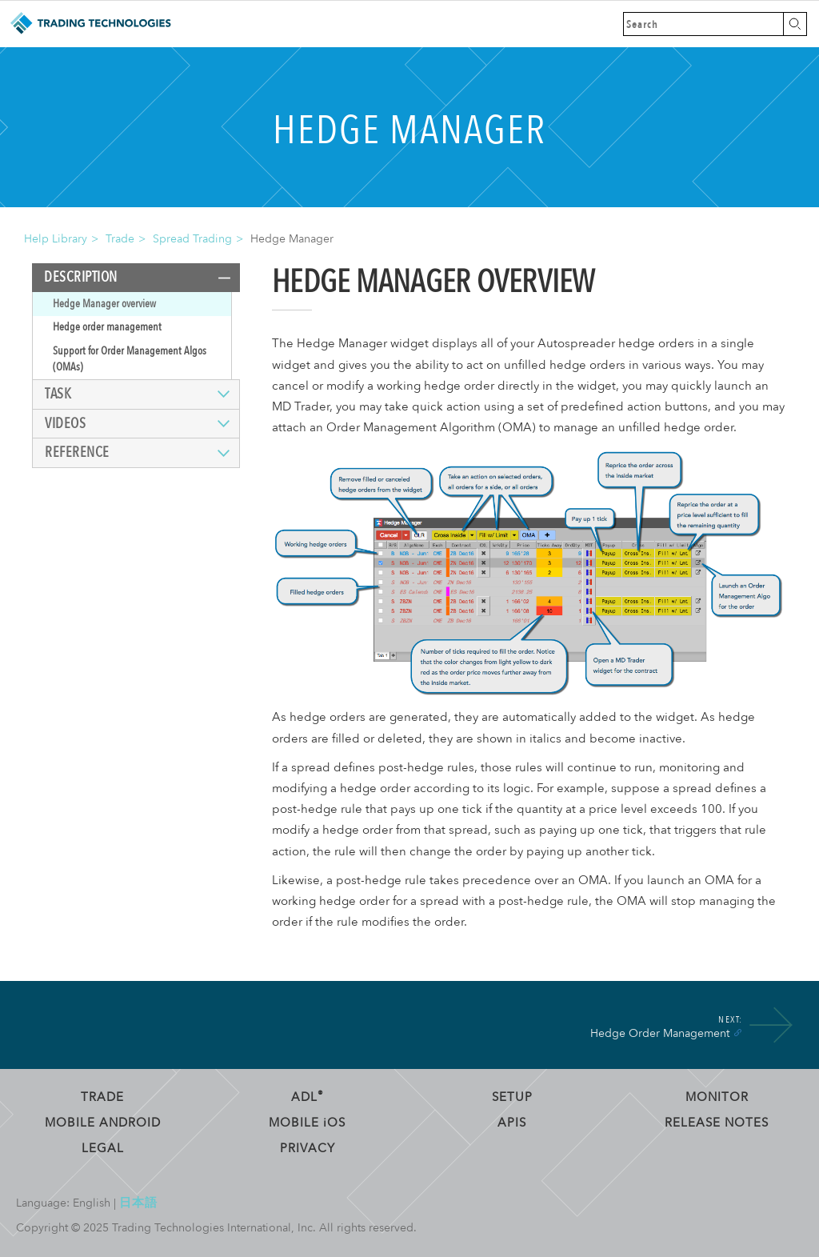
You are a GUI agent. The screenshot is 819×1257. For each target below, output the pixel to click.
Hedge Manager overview (104, 303)
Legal (103, 1148)
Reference (77, 452)
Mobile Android (103, 1123)
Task (58, 394)
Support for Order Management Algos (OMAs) (129, 358)
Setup (512, 1097)
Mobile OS (307, 1123)
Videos (65, 424)
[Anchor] (737, 1032)
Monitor (717, 1097)
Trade (120, 238)
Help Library (55, 238)
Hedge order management (107, 326)
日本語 (138, 1203)
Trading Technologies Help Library (90, 24)
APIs (511, 1123)
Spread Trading (192, 238)
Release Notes (717, 1123)
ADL (307, 1097)
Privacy (307, 1148)
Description (81, 277)
